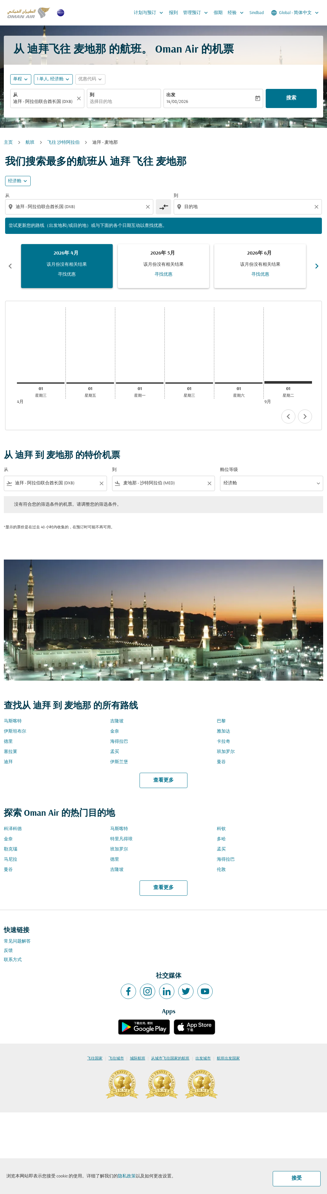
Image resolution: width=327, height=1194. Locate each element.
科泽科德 (13, 829)
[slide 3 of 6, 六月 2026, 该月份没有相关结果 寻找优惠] (260, 266)
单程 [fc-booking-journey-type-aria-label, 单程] (17, 79)
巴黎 (221, 721)
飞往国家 (95, 1058)
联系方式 (13, 960)
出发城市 (203, 1058)
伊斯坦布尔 (15, 731)
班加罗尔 (226, 751)
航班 (30, 142)
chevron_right (305, 416)
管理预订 (197, 12)
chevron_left (288, 416)
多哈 (221, 839)
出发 (170, 95)
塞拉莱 (10, 751)
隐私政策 (127, 1176)
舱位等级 (229, 469)
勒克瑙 (10, 849)
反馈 (8, 950)
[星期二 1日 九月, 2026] (288, 382)
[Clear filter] (101, 483)
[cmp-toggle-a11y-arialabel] (163, 206)
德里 (8, 741)
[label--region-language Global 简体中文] (295, 12)
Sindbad (256, 13)
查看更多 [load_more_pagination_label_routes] (163, 780)
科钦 (221, 829)
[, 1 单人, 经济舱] (50, 79)
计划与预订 (150, 12)
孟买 (114, 751)
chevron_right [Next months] (317, 266)
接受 (297, 1178)
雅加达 (223, 731)
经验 (237, 12)
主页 (8, 142)
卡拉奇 (223, 741)
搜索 (291, 98)
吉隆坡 (117, 721)
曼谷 (221, 762)
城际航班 (137, 1058)
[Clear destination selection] (317, 206)
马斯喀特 (13, 721)
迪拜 (8, 762)
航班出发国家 (228, 1058)
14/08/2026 (177, 101)
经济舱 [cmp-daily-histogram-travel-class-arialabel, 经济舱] (14, 181)
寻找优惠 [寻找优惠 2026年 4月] (67, 274)
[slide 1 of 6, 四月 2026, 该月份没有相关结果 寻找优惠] (67, 266)
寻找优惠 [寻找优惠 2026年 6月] (260, 274)
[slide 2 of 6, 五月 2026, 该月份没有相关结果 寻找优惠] (163, 266)
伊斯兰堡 (119, 762)
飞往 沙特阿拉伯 (63, 142)
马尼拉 (10, 859)
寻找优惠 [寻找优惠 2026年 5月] (163, 274)
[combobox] (44, 101)
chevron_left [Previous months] (10, 266)
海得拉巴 (119, 741)
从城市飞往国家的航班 (170, 1058)
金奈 (114, 731)
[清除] (80, 98)
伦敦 (221, 869)
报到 (173, 13)
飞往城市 (116, 1058)
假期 (218, 13)
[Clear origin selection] (149, 206)
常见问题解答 (17, 941)
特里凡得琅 (121, 839)
